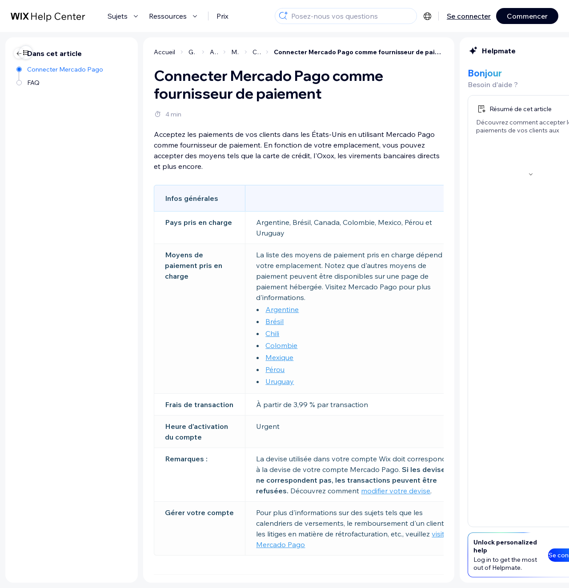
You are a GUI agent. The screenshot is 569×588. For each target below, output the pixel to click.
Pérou (186, 369)
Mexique (191, 357)
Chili (184, 333)
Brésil (186, 321)
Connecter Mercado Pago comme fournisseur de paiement (271, 52)
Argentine (194, 309)
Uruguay (191, 381)
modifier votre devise (307, 490)
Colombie (193, 345)
